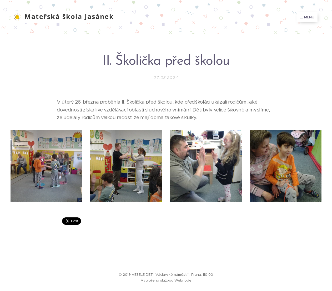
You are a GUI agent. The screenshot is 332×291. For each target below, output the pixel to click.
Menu (307, 17)
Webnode (183, 280)
